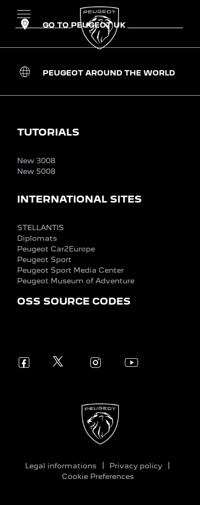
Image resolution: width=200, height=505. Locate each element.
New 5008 (36, 171)
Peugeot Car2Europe (56, 249)
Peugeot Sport (44, 259)
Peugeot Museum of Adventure (75, 280)
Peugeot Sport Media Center (70, 270)
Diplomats (37, 238)
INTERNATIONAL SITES (79, 199)
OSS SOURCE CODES (74, 301)
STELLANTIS (40, 227)
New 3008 (36, 160)
